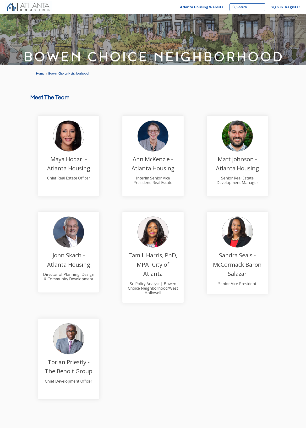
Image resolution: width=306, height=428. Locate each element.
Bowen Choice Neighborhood (68, 73)
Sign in (277, 7)
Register (292, 7)
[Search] (247, 7)
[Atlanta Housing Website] (202, 7)
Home (40, 73)
